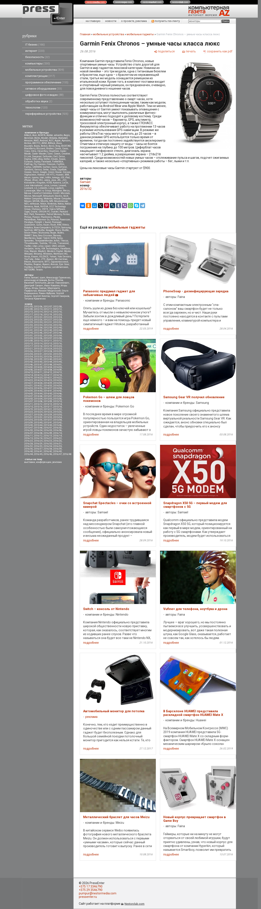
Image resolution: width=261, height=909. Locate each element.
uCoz (41, 246)
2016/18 (38, 438)
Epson (62, 159)
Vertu (37, 248)
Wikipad (28, 253)
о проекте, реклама (134, 21)
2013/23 (38, 348)
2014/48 (38, 396)
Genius (38, 169)
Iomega (56, 177)
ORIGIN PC (44, 211)
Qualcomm (29, 224)
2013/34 (28, 356)
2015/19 (28, 409)
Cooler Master (39, 153)
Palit (31, 214)
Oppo (27, 211)
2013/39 (38, 359)
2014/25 (48, 380)
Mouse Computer (62, 198)
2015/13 (48, 404)
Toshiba (43, 243)
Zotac (37, 259)
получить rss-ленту (166, 21)
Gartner (46, 167)
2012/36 (57, 325)
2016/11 (28, 435)
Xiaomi (34, 256)
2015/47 (28, 427)
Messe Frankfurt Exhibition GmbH (42, 193)
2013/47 (38, 364)
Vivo (26, 251)
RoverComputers (42, 227)
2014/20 (38, 377)
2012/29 (28, 322)
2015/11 (28, 404)
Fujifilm (60, 164)
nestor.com (96, 2)
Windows (47, 253)
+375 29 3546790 (90, 890)
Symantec (29, 240)
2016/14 (57, 435)
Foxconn (42, 164)
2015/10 (57, 401)
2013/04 (57, 335)
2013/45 (57, 361)
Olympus (36, 209)
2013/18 (38, 346)
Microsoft (37, 196)
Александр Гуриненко (58, 277)
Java (53, 180)
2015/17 (48, 406)
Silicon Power (30, 232)
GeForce (62, 167)
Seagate (50, 230)
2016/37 (38, 448)
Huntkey (28, 267)
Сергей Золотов (41, 296)
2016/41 (38, 451)
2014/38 (57, 388)
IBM (67, 174)
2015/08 (38, 401)
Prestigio (28, 222)
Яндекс (37, 264)
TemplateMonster (44, 240)
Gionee (28, 172)
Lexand (62, 185)
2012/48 (57, 332)
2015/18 (57, 406)
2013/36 (48, 356)
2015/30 (57, 414)
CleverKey (42, 151)
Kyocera (57, 182)
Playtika (28, 264)
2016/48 (67, 454)
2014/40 (38, 390)
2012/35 (48, 325)
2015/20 (38, 409)
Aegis (67, 135)
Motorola (48, 198)
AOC (51, 140)
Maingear (57, 190)
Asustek (28, 146)
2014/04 (48, 367)
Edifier (47, 159)
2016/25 (48, 440)
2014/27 (28, 383)
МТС (47, 261)
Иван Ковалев (52, 285)
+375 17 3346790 (90, 886)
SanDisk (28, 230)
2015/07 (28, 401)
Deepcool (37, 156)
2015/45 (48, 425)
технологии (36, 107)
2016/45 (38, 454)
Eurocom (28, 161)
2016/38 (48, 448)
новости (110, 21)
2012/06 (38, 306)
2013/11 (48, 340)
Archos (27, 143)
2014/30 (57, 383)
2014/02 (28, 367)
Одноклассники (59, 261)
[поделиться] (164, 51)
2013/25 (57, 348)
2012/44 (57, 330)
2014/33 (48, 385)
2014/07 (38, 369)
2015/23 (28, 411)
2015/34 (57, 417)
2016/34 (48, 446)
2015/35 (28, 419)
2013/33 (57, 354)
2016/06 (57, 430)
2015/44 (38, 425)
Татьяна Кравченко (35, 298)
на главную (93, 21)
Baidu (37, 146)
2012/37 (28, 327)
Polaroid (55, 219)
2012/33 (28, 325)
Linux (51, 188)
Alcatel (44, 138)
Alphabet (63, 138)
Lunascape (30, 190)
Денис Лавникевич (58, 282)
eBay (40, 159)
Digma (27, 159)
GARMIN (37, 167)
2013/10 (38, 340)
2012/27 (48, 319)
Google (43, 172)
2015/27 (28, 414)
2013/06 (38, 338)
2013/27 (38, 351)
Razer (46, 224)
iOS (62, 177)
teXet (56, 240)
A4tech (27, 135)
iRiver (35, 180)
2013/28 (48, 351)
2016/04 (38, 430)
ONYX (45, 209)
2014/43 (28, 393)
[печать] (189, 51)
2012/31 (48, 322)
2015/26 (57, 411)
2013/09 (28, 340)
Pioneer (36, 217)
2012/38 (38, 327)
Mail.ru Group (44, 190)
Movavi (28, 201)
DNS (34, 159)
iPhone (27, 180)
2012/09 (28, 309)
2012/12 (57, 309)
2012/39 (48, 327)
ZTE (43, 259)
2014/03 (38, 367)
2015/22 (57, 409)
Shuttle (65, 230)
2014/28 (38, 383)
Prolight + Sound (42, 222)
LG (35, 188)
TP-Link (52, 243)
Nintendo (52, 203)
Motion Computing (33, 198)
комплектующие (40, 76)
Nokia (61, 203)
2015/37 (48, 419)
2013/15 (48, 343)
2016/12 (38, 435)
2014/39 (28, 390)
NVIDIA (44, 206)
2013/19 (48, 346)
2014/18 (57, 375)
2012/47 (48, 332)
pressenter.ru (88, 896)
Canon (58, 148)
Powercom (65, 219)
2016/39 (57, 448)
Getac (46, 169)
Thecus (64, 240)
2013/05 (28, 338)
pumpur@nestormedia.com (97, 893)
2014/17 (48, 375)
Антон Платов (55, 280)
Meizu (66, 190)
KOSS (49, 182)
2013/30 (28, 354)
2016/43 (57, 451)
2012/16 (57, 311)
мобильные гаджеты (140, 34)
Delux (62, 156)
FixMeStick (57, 161)
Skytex (60, 232)
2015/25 (48, 411)
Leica (46, 185)
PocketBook (30, 219)
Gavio (54, 167)
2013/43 (38, 361)
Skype (53, 232)
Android (44, 140)
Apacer (46, 264)
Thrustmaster (31, 243)
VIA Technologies (50, 248)
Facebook (46, 161)
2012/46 (38, 332)
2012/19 (48, 314)
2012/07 (48, 306)
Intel (42, 177)
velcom (61, 246)
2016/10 (57, 433)
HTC (52, 174)
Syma (60, 238)
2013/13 (28, 343)
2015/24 (38, 411)
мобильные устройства (44, 69)
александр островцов (35, 280)
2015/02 (57, 396)
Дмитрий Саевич (33, 285)
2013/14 (38, 343)
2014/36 (38, 388)
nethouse (34, 203)
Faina (27, 277)
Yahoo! (53, 256)
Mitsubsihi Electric (52, 196)
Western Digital (55, 251)
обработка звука (38, 101)
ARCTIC (36, 143)
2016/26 (57, 440)
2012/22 (38, 317)
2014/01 (57, 364)
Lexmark (28, 188)
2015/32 (38, 417)
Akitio (37, 138)
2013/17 (28, 346)
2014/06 (28, 369)
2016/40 (28, 451)
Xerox (27, 256)
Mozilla (44, 201)
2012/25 (28, 319)
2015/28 (38, 414)
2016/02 (57, 427)
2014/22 (57, 377)
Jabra (47, 180)
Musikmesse (61, 201)
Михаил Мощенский (49, 290)
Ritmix (65, 224)
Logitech (59, 188)
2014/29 (48, 383)
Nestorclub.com (134, 903)
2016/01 (48, 427)
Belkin (44, 146)
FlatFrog (28, 164)
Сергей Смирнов (60, 296)
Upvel (48, 246)
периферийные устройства (46, 113)
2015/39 (28, 422)
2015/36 (38, 419)
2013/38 (28, 359)
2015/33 (48, 417)
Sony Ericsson (45, 235)
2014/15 (38, 375)
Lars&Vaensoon (60, 267)
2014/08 (48, 369)
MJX (65, 196)
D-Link (27, 156)
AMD (36, 140)
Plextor (56, 217)
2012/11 (48, 309)
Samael (35, 277)
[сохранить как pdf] (218, 51)
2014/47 (28, 396)
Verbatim (29, 248)
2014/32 (38, 385)
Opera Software (57, 209)
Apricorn (66, 140)
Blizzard (40, 148)
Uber (34, 246)
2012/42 (38, 330)
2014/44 (38, 393)
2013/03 (48, 335)
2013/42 (28, 361)
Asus (59, 143)
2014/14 (28, 375)
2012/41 (28, 330)
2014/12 (48, 372)
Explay (37, 161)
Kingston (40, 182)
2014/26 (57, 380)
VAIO (54, 246)
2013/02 (38, 335)
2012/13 (28, 311)
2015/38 (57, 419)
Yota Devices (64, 256)
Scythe (41, 230)
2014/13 (57, 372)
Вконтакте (38, 261)
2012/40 (57, 327)
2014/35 (28, 388)
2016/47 (57, 454)
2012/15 (48, 311)
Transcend (63, 243)
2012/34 (38, 325)
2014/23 (28, 380)
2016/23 (28, 440)
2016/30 (48, 443)
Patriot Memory (54, 214)
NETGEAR (29, 269)
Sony (35, 235)
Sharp (58, 230)
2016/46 (48, 454)
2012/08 (57, 306)
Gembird (28, 169)
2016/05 (48, 430)
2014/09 (57, 369)
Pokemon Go (43, 219)
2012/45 (28, 332)
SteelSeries (30, 238)
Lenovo (53, 185)
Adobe (49, 135)
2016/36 (28, 448)
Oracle (34, 211)
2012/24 (57, 317)
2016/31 (57, 443)
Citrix (33, 151)
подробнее (91, 328)
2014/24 (38, 380)
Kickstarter (29, 182)
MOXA (36, 201)
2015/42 (57, 422)
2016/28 (28, 443)
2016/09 (48, 433)
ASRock (51, 143)
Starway (57, 235)
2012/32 (57, 322)
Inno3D (37, 267)
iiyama (35, 177)
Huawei (60, 174)
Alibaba (53, 138)
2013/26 (28, 351)
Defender (47, 156)
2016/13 (48, 435)
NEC (26, 203)
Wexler (67, 251)
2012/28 (57, 319)
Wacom (33, 251)
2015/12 (38, 404)
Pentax (66, 214)
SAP (35, 230)
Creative (66, 153)
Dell (55, 156)
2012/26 (38, 319)
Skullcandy (43, 232)
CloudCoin (54, 151)
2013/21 (28, 348)
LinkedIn (42, 188)
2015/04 (38, 398)
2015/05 (48, 398)
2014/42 (57, 390)
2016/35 (57, 446)
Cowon (57, 153)
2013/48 (48, 364)
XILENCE (43, 256)
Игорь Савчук (39, 288)
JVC (64, 180)
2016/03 (28, 430)
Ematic (54, 159)
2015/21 (48, 409)
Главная (85, 34)
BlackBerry (29, 148)
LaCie (65, 182)
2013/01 (28, 335)
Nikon (43, 203)
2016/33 (38, 446)
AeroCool (28, 138)
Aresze (54, 264)
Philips (27, 217)
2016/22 (57, 438)
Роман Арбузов (47, 293)
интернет (35, 50)
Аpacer (50, 259)
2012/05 (28, 306)
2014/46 (57, 393)
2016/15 (28, 438)
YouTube (28, 259)
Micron (27, 196)
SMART (28, 235)
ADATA (41, 135)
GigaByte (62, 169)
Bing (58, 146)
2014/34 (57, 385)
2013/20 (57, 346)
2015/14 (57, 404)
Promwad (56, 222)
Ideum (27, 177)
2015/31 (28, 417)
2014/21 (48, 377)
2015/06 (57, 398)
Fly (35, 164)
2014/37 (48, 388)
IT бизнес (35, 44)
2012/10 (38, 309)
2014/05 (57, 367)
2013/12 (57, 340)
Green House (55, 172)
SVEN (53, 238)
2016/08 (38, 433)
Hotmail (41, 174)
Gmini (36, 172)
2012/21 (28, 317)
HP (47, 174)
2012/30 (38, 322)
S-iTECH (56, 227)
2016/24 (38, 440)
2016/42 (48, 451)
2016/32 (28, 446)
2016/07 (28, 433)
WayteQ (42, 251)
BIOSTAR (66, 146)
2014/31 (28, 385)
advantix (58, 135)
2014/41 (48, 390)
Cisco (27, 151)
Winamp (38, 253)
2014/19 (28, 377)
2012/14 (38, 311)
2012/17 (28, 314)
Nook (36, 206)
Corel (50, 153)
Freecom (51, 164)
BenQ (51, 146)
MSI (51, 201)
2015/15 (28, 406)
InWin (48, 177)
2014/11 (38, 372)
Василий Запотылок (35, 282)
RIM (59, 224)
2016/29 (38, 443)
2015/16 (38, 406)
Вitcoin (27, 261)
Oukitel (54, 211)
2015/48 (38, 427)
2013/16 (57, 343)
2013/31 (38, 354)
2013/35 (38, 356)
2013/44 (48, 361)
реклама (57, 462)
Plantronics (46, 217)
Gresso (66, 172)
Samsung (66, 227)
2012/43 (48, 330)
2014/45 (48, 393)
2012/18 (38, 314)
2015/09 (48, 401)
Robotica (28, 227)
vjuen (42, 277)
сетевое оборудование (43, 88)
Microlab (65, 193)
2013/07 (48, 338)
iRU (41, 180)
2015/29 (48, 414)
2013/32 (48, 354)
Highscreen (30, 174)
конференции (43, 462)
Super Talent (43, 238)
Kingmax (46, 267)
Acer (34, 135)
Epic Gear (64, 264)
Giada (53, 169)
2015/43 (28, 425)
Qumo (39, 224)
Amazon (28, 140)
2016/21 (48, 438)
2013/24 (48, 348)
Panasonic (40, 214)
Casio (65, 148)
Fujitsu (27, 167)
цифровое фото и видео (44, 94)
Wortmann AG (60, 253)
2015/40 (38, 422)
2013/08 (57, 338)
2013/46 (28, 364)
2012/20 (57, 314)
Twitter (27, 246)
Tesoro (39, 269)
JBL (59, 180)
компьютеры (37, 63)
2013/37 (57, 356)
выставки (29, 462)
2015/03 (28, 398)
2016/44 (28, 454)
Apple (58, 140)
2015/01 (48, 396)
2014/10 (28, 372)
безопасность (37, 57)
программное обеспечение (46, 82)
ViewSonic (65, 248)
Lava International (33, 185)
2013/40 (48, 359)
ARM (44, 143)
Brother (50, 148)
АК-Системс (61, 259)
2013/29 (57, 351)
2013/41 (57, 359)
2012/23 (48, 317)
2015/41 (48, 422)
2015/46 (57, 425)
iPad (67, 177)
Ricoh (53, 224)
